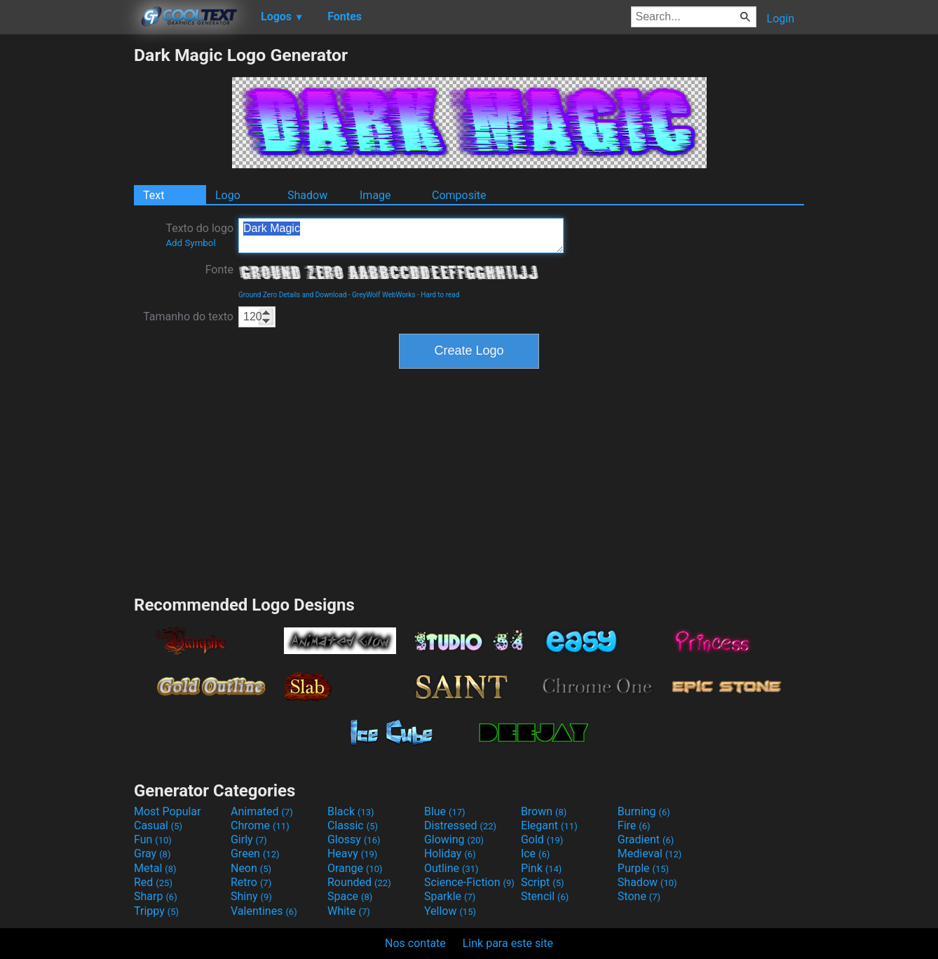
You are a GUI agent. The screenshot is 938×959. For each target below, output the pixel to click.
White (348, 911)
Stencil (545, 896)
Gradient (646, 839)
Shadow (307, 195)
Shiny (251, 896)
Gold (542, 839)
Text (153, 195)
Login (780, 18)
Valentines (264, 911)
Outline (451, 868)
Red (153, 882)
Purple (643, 868)
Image (375, 195)
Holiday (450, 853)
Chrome (260, 825)
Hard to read (440, 295)
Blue (444, 811)
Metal (155, 868)
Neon (251, 868)
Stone (639, 896)
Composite (459, 195)
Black (350, 811)
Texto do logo (199, 235)
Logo (227, 195)
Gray (152, 853)
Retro (251, 882)
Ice (535, 853)
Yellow (450, 911)
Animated (262, 811)
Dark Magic (401, 235)
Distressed (460, 825)
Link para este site (508, 943)
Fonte (219, 269)
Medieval (650, 853)
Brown (543, 811)
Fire (634, 825)
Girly (249, 839)
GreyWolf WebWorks (384, 295)
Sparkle (449, 896)
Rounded (359, 882)
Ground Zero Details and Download (292, 295)
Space (349, 896)
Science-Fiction (469, 882)
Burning (644, 811)
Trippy (156, 911)
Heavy (352, 853)
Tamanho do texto (188, 316)
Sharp (155, 896)
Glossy (354, 839)
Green (255, 853)
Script (542, 882)
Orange (355, 868)
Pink (541, 868)
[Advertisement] (67, 255)
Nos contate (415, 943)
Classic (352, 825)
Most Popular (167, 811)
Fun (153, 839)
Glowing (454, 839)
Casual (158, 825)
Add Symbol (190, 243)
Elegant (549, 825)
